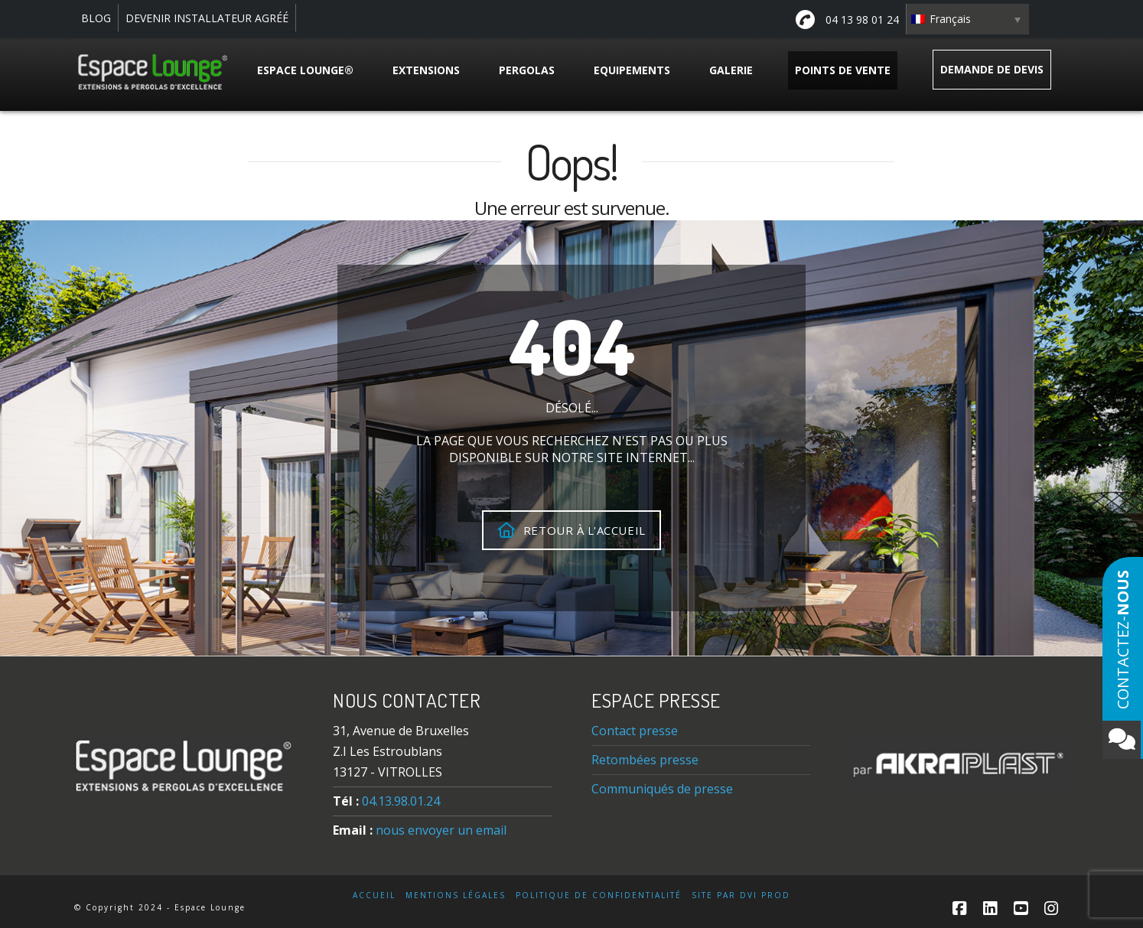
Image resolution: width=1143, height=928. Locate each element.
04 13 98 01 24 (847, 19)
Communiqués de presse (662, 788)
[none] (968, 19)
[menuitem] (968, 19)
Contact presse (634, 730)
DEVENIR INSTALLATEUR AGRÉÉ (206, 18)
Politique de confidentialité (599, 895)
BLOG (96, 18)
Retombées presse (644, 759)
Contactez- (1121, 664)
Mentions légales (455, 895)
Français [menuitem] (950, 18)
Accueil (374, 895)
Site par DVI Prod (741, 895)
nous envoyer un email (441, 830)
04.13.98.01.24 (401, 801)
